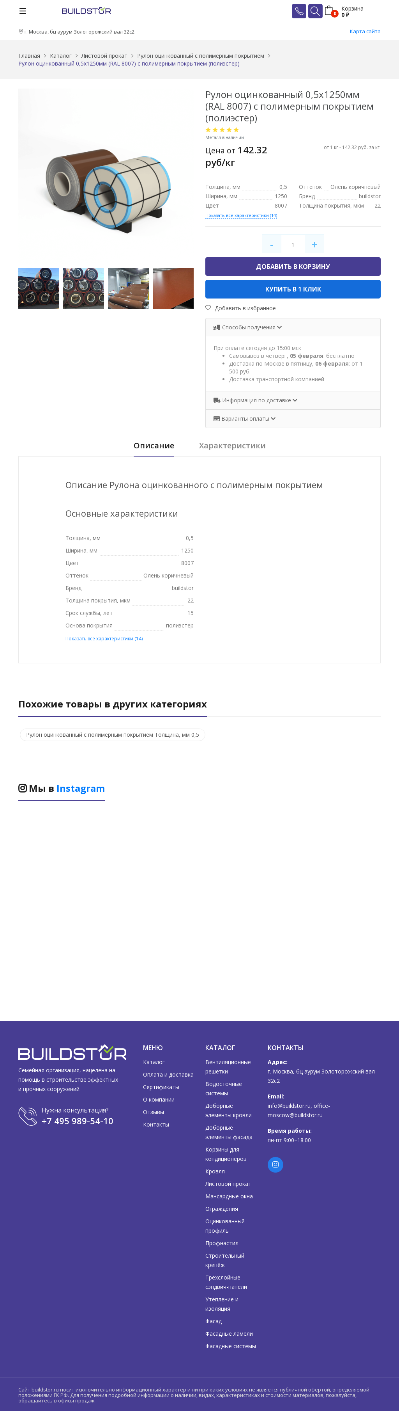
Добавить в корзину (293, 266)
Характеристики (232, 446)
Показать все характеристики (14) (241, 215)
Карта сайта (365, 31)
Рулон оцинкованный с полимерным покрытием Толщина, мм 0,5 (112, 734)
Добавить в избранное (240, 308)
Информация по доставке (253, 400)
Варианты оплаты (242, 418)
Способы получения (245, 327)
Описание (154, 446)
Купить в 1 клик (293, 289)
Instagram (80, 788)
